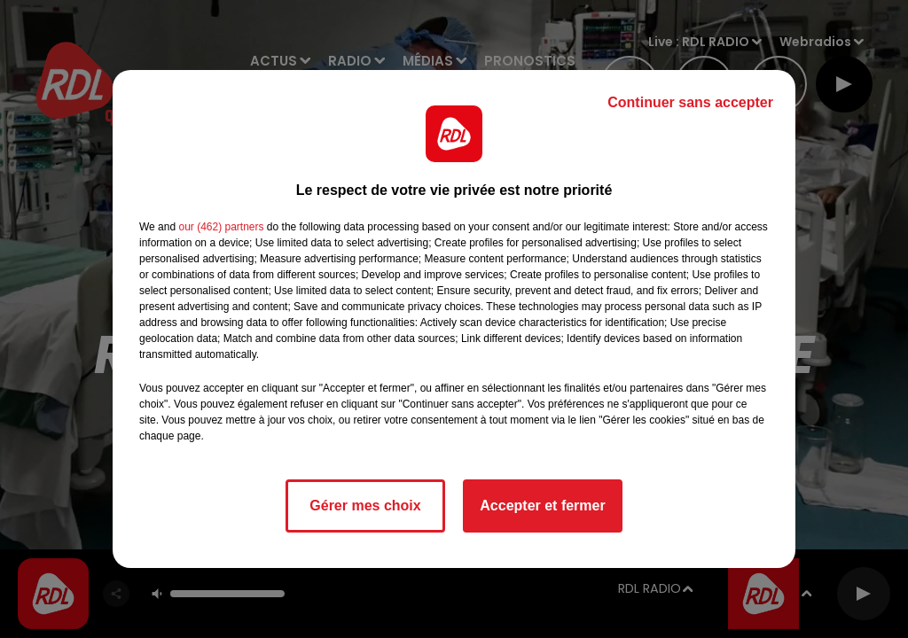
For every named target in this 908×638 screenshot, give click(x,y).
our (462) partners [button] (220, 227)
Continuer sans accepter (690, 102)
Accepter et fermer (542, 505)
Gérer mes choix (364, 505)
